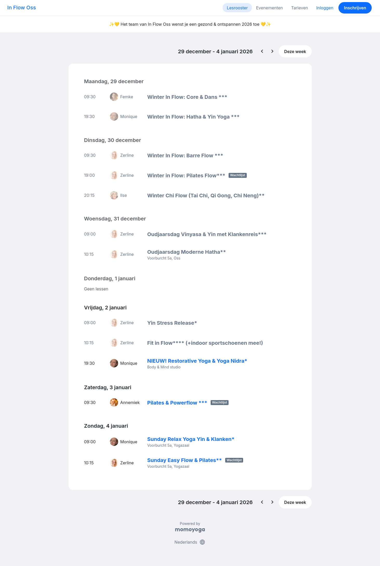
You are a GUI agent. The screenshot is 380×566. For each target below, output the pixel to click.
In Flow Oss (21, 7)
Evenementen (269, 7)
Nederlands (190, 542)
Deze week (295, 51)
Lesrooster (237, 7)
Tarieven (299, 7)
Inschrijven (355, 7)
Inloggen (325, 7)
